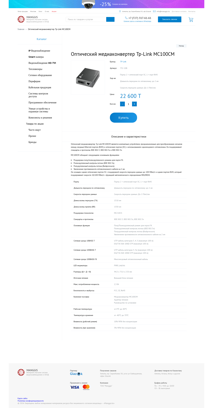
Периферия (34, 81)
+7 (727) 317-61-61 (140, 17)
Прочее (32, 136)
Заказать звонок (169, 19)
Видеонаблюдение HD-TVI (42, 62)
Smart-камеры (36, 56)
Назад (181, 46)
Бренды (32, 142)
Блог (40, 11)
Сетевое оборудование (40, 75)
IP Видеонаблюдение (39, 50)
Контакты (191, 11)
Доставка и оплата (179, 11)
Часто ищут (35, 129)
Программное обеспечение (43, 102)
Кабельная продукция (40, 87)
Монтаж (33, 11)
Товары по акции (35, 123)
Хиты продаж (23, 11)
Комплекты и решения (40, 117)
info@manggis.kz (161, 11)
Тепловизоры (35, 69)
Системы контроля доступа (38, 95)
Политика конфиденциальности (31, 401)
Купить (123, 117)
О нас (47, 11)
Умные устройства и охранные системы (39, 110)
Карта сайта (22, 398)
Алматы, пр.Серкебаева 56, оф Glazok (135, 11)
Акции (54, 11)
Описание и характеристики (128, 136)
